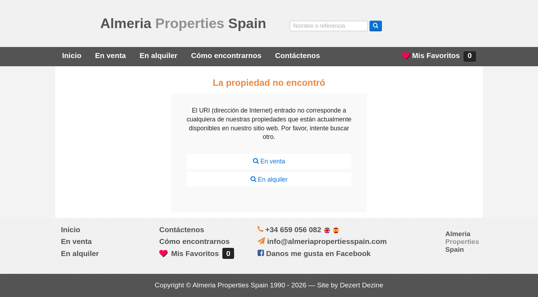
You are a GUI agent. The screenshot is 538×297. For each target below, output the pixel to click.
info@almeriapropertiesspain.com (327, 241)
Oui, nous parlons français (464, 26)
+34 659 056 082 (293, 229)
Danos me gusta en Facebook (314, 253)
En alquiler (158, 55)
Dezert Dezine (361, 285)
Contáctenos (297, 55)
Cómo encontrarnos (226, 55)
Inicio (71, 55)
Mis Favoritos (439, 56)
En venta (110, 55)
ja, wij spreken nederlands (444, 26)
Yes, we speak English (404, 26)
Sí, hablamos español (424, 26)
